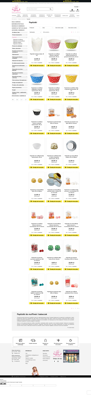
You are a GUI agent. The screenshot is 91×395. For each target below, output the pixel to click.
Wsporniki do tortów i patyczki (17, 70)
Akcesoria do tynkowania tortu (18, 66)
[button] (72, 10)
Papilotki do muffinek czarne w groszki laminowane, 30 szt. (36, 123)
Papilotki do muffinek (18, 39)
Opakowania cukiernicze (57, 16)
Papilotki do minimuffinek (19, 41)
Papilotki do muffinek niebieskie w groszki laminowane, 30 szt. (36, 89)
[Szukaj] (40, 9)
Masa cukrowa (18, 16)
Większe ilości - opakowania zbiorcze (19, 93)
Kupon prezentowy (17, 87)
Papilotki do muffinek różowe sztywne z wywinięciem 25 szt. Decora (37, 225)
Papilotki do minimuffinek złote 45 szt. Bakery (36, 190)
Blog (78, 15)
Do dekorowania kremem (18, 63)
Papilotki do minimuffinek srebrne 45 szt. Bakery (71, 156)
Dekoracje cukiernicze (42, 16)
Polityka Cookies (54, 370)
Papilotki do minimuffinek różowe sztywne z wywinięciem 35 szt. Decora (54, 225)
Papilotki (14, 37)
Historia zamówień (46, 356)
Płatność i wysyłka (29, 358)
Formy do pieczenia (17, 35)
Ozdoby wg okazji (49, 16)
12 (77, 32)
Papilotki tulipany (17, 42)
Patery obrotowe (16, 48)
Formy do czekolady (17, 46)
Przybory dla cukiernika (18, 85)
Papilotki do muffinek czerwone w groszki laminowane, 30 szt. (54, 89)
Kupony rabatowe (46, 358)
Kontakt (76, 6)
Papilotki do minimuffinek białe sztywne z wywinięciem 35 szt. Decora (71, 225)
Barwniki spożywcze (25, 16)
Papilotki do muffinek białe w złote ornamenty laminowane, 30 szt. (54, 157)
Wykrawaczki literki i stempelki (17, 57)
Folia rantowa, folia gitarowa (19, 80)
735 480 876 (17, 0)
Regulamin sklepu (44, 370)
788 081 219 (68, 0)
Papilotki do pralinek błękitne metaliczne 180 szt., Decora (37, 293)
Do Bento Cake (16, 32)
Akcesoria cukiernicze (33, 16)
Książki (14, 90)
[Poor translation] (4, 378)
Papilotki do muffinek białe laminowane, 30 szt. (37, 156)
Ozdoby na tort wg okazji (19, 28)
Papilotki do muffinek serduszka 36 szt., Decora (71, 292)
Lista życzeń (45, 360)
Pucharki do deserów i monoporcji (17, 51)
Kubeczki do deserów (17, 60)
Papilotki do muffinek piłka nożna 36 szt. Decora (54, 258)
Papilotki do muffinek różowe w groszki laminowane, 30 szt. (54, 55)
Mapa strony (63, 370)
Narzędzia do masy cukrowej (16, 77)
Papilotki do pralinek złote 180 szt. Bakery (54, 292)
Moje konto (46, 351)
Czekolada (65, 15)
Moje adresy (45, 355)
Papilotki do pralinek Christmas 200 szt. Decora (71, 258)
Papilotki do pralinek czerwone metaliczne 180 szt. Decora (37, 259)
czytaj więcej (71, 327)
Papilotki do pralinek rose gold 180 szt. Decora (71, 122)
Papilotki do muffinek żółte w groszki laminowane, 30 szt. (71, 89)
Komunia (14, 15)
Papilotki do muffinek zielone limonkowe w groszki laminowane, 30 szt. (71, 55)
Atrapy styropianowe (17, 82)
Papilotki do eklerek (17, 43)
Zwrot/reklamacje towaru (31, 360)
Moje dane (45, 353)
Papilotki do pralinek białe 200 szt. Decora (54, 122)
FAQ (26, 353)
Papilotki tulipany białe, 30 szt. (37, 54)
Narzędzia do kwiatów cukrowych (17, 73)
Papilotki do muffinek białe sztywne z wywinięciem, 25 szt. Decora (71, 191)
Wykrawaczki (15, 54)
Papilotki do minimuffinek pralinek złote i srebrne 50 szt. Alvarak (54, 191)
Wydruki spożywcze (72, 16)
